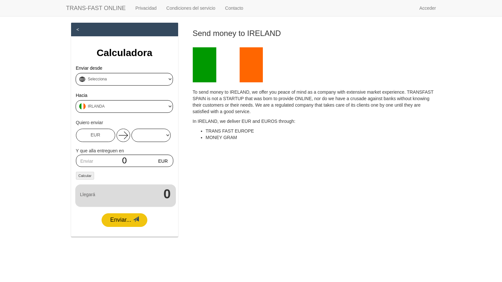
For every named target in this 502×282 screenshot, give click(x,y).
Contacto (234, 8)
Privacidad (145, 8)
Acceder (427, 8)
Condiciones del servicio (190, 8)
